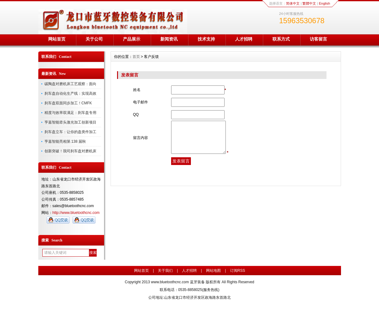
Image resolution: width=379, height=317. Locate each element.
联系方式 (281, 39)
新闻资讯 (169, 39)
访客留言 (318, 39)
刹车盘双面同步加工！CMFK (68, 103)
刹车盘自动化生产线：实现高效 (70, 93)
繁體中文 (309, 3)
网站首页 (56, 39)
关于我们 (165, 270)
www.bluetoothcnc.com (170, 282)
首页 (136, 56)
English (324, 3)
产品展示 (131, 39)
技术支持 (206, 39)
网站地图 (213, 270)
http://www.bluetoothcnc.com (76, 213)
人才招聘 (243, 39)
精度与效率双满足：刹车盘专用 (70, 113)
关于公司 (94, 39)
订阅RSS (237, 270)
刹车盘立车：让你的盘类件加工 (70, 132)
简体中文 (293, 3)
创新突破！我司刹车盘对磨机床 (70, 151)
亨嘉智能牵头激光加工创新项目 (70, 122)
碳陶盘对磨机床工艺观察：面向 (70, 84)
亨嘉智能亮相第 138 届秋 (65, 141)
